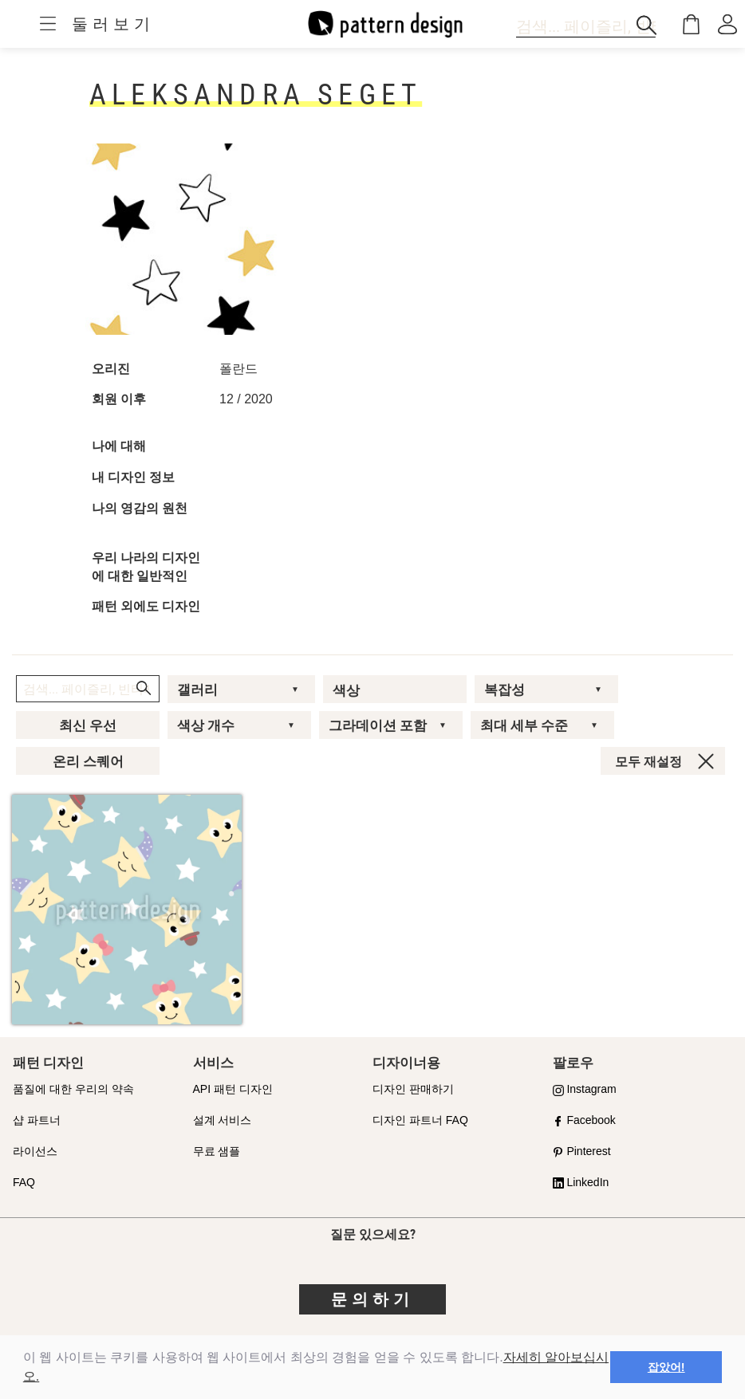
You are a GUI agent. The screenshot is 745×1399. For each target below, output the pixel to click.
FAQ (24, 1182)
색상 (346, 690)
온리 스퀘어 (88, 761)
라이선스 (35, 1151)
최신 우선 (87, 725)
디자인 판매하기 (413, 1089)
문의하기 (372, 1299)
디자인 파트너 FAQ (420, 1120)
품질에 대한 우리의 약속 (73, 1089)
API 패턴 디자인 (233, 1089)
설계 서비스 (222, 1120)
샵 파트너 (37, 1120)
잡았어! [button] (666, 1367)
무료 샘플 (217, 1151)
